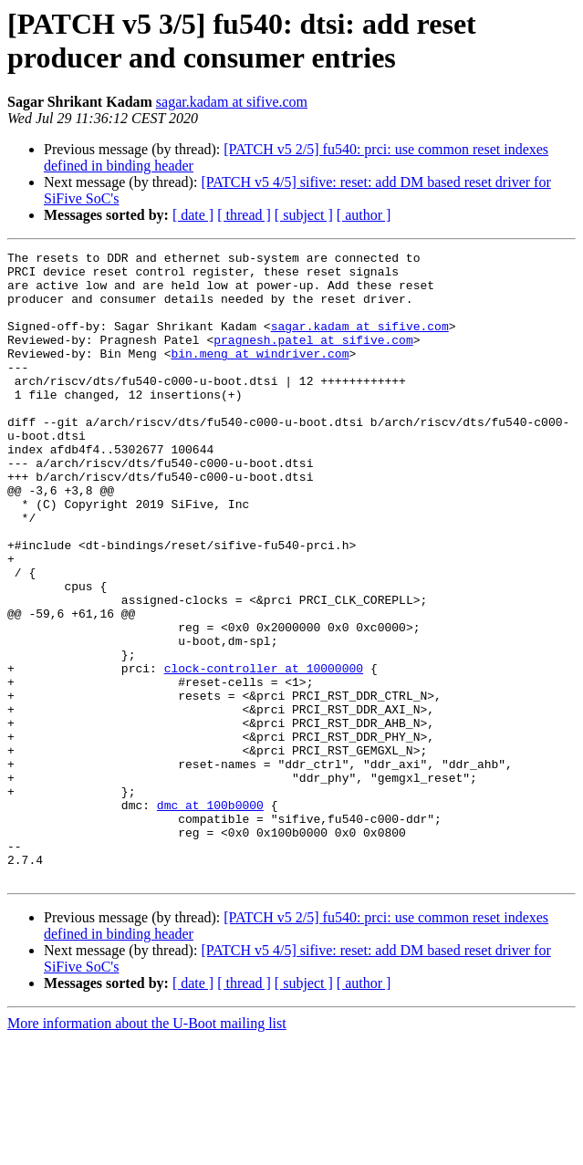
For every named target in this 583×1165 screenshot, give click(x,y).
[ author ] (364, 215)
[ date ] (192, 215)
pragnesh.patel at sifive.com (312, 358)
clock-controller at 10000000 (263, 752)
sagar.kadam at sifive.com (231, 101)
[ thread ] (244, 215)
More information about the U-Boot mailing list (146, 1149)
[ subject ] (304, 215)
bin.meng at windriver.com (260, 375)
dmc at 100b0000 (210, 917)
